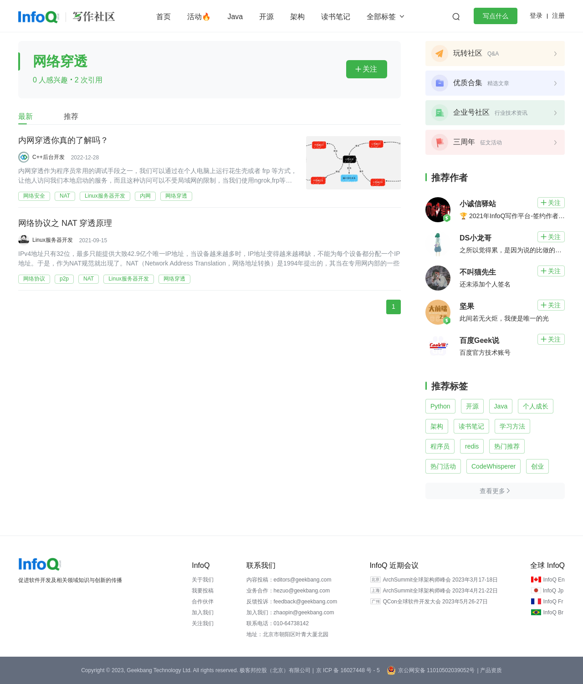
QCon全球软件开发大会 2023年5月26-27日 (435, 601)
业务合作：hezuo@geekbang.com (288, 590)
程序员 (440, 446)
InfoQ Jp (553, 590)
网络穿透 (176, 196)
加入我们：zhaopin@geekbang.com (290, 612)
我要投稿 (203, 590)
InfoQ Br (553, 612)
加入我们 (203, 612)
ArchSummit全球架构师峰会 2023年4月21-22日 (440, 590)
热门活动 (443, 466)
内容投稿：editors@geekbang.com (289, 580)
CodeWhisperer (493, 466)
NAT (65, 196)
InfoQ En (553, 580)
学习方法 (512, 426)
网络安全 (34, 196)
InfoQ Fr (553, 601)
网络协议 (34, 279)
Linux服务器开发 (105, 196)
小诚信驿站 (478, 204)
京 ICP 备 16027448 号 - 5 (348, 670)
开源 (266, 16)
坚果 (467, 306)
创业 (537, 466)
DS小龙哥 (475, 238)
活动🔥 (199, 16)
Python (440, 406)
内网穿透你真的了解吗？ (63, 140)
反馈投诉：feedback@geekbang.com (292, 601)
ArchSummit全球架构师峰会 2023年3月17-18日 (440, 580)
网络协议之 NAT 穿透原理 (65, 223)
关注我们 (203, 623)
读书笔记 (335, 16)
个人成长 (535, 406)
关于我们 (203, 580)
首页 (163, 16)
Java (235, 16)
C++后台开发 (48, 157)
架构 (297, 16)
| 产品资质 (489, 670)
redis (472, 446)
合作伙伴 (203, 601)
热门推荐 (507, 446)
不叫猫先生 (478, 272)
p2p (64, 279)
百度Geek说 (479, 340)
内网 (145, 196)
